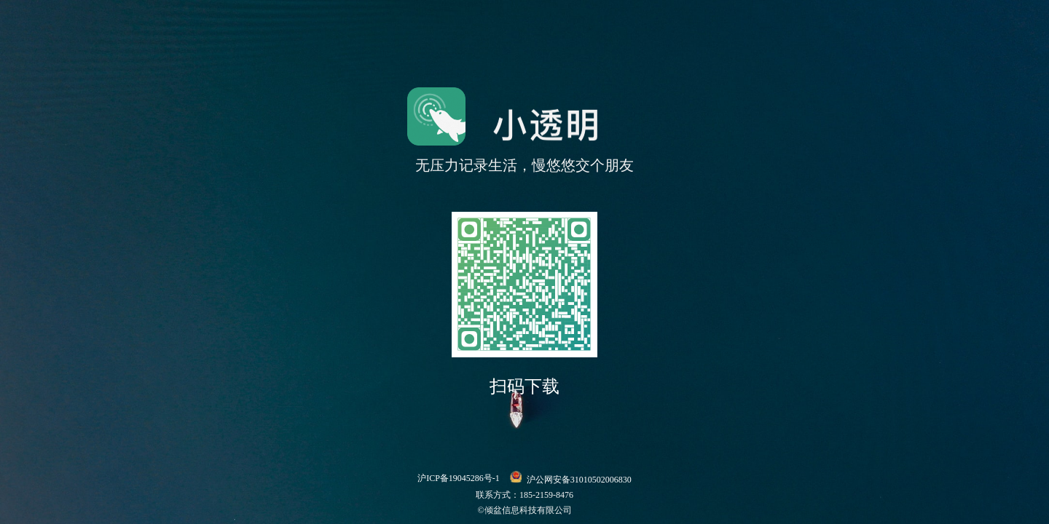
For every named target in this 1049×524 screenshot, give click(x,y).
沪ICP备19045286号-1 (458, 478)
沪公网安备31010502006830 (571, 478)
